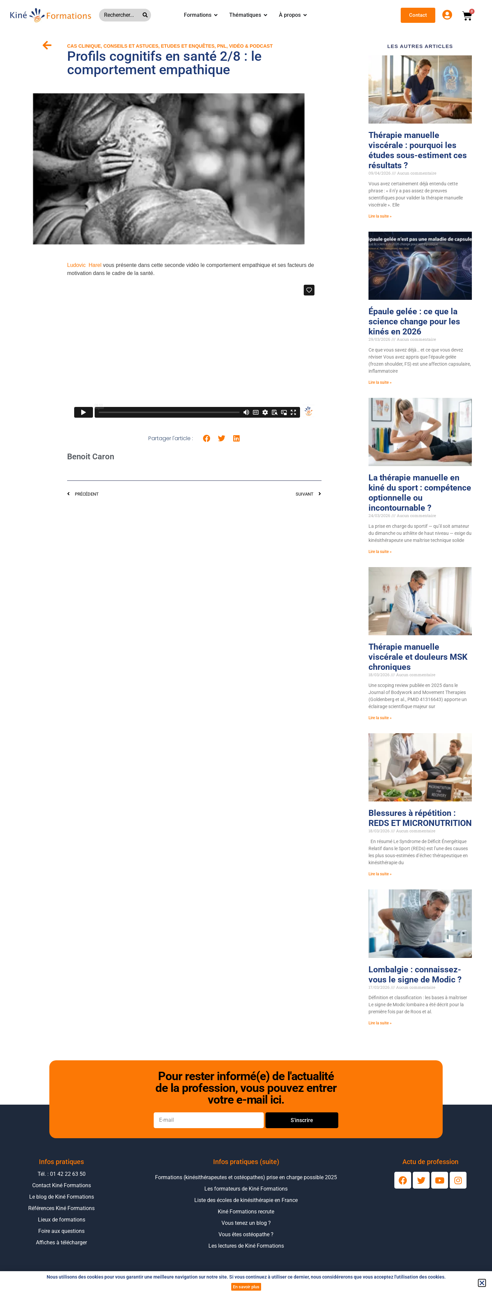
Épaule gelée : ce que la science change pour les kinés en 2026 (414, 321)
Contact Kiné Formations (61, 1185)
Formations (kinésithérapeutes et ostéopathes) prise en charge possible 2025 (246, 1177)
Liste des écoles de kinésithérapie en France (246, 1200)
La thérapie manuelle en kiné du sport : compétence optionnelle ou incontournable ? (419, 493)
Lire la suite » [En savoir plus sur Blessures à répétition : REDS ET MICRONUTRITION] (380, 874)
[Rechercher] (147, 15)
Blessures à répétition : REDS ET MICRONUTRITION (420, 818)
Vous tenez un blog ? (246, 1223)
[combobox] (121, 15)
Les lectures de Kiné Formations (246, 1246)
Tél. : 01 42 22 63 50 (62, 1174)
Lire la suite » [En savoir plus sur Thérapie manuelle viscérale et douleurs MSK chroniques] (380, 717)
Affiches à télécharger (61, 1242)
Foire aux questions (61, 1231)
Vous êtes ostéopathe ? (246, 1234)
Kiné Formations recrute (246, 1211)
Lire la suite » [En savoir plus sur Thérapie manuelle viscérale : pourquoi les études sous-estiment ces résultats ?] (380, 216)
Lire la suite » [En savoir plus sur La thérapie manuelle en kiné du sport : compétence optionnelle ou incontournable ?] (380, 551)
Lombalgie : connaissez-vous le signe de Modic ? (414, 974)
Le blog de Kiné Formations (61, 1197)
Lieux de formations (61, 1219)
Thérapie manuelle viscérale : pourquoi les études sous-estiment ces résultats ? (417, 150)
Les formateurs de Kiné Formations (246, 1189)
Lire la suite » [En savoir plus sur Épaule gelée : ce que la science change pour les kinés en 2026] (380, 382)
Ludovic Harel (84, 265)
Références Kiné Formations (61, 1208)
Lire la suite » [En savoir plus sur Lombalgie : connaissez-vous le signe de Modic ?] (380, 1023)
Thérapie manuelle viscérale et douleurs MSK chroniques (418, 657)
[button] (207, 439)
